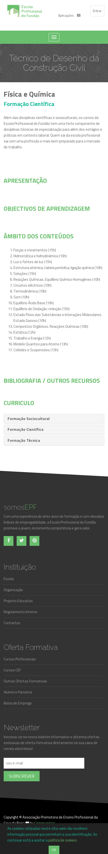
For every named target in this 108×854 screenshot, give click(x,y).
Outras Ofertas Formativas (25, 681)
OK (54, 849)
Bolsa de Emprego (18, 703)
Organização (13, 590)
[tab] (54, 418)
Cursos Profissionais (20, 659)
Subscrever (21, 776)
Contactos (12, 623)
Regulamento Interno (20, 612)
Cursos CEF (12, 670)
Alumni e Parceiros (18, 692)
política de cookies (62, 840)
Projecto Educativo (18, 601)
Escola (9, 579)
